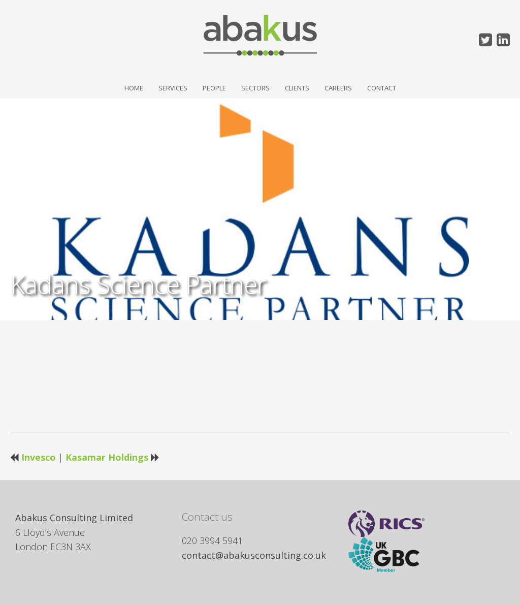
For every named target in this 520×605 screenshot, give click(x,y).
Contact (381, 87)
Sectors (255, 87)
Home (133, 87)
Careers (338, 87)
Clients (297, 87)
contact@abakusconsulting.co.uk (254, 555)
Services (172, 87)
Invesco (38, 457)
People (214, 87)
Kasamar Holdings (107, 457)
